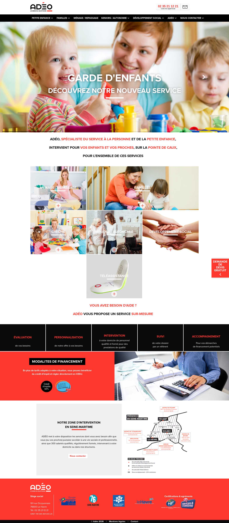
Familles (62, 18)
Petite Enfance (41, 18)
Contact (134, 521)
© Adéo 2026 (97, 521)
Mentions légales (117, 521)
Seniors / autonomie (114, 18)
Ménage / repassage (86, 18)
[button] (204, 77)
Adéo (171, 18)
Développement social (147, 18)
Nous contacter (190, 18)
